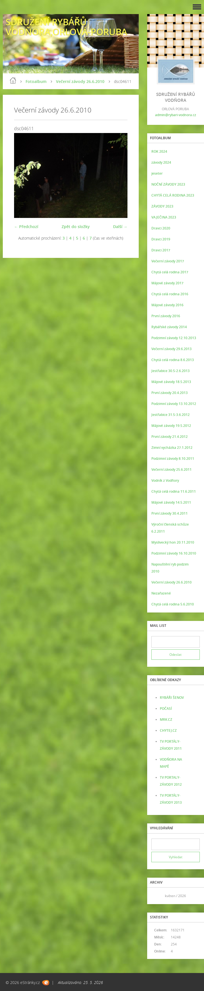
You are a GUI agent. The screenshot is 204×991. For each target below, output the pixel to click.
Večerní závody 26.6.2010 (80, 81)
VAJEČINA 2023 (163, 217)
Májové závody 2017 (167, 283)
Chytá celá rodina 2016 (169, 294)
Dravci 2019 (160, 239)
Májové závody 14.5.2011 (171, 502)
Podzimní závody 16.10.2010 (173, 553)
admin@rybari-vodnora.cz (175, 114)
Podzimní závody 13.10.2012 (173, 403)
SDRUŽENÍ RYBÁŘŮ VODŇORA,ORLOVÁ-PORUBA (66, 27)
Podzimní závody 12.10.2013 (173, 337)
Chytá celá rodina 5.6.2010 (172, 604)
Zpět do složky (76, 226)
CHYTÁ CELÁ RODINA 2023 (172, 195)
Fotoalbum (36, 81)
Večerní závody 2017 (167, 261)
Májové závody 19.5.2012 (171, 425)
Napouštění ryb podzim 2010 (170, 568)
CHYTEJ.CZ (168, 730)
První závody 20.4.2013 (169, 392)
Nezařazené (161, 593)
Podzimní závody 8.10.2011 (172, 458)
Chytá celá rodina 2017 (169, 272)
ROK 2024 (159, 151)
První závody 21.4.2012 (169, 436)
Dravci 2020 (160, 228)
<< (158, 895)
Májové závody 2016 (167, 305)
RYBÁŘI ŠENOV (172, 697)
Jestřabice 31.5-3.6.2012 (170, 414)
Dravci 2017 (160, 250)
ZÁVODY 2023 (162, 206)
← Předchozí (26, 226)
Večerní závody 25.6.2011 (171, 469)
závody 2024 (161, 162)
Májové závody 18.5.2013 (171, 381)
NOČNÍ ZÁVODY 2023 (168, 184)
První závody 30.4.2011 (169, 513)
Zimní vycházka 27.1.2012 (171, 447)
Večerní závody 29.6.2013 (171, 348)
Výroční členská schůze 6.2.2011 (170, 528)
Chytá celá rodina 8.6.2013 (172, 359)
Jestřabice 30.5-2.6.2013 (170, 370)
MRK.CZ (166, 719)
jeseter (157, 173)
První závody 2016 (165, 316)
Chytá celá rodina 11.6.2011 (173, 491)
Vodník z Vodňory (165, 480)
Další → (120, 226)
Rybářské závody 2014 (169, 327)
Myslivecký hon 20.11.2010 (172, 542)
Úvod (13, 80)
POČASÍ (166, 708)
